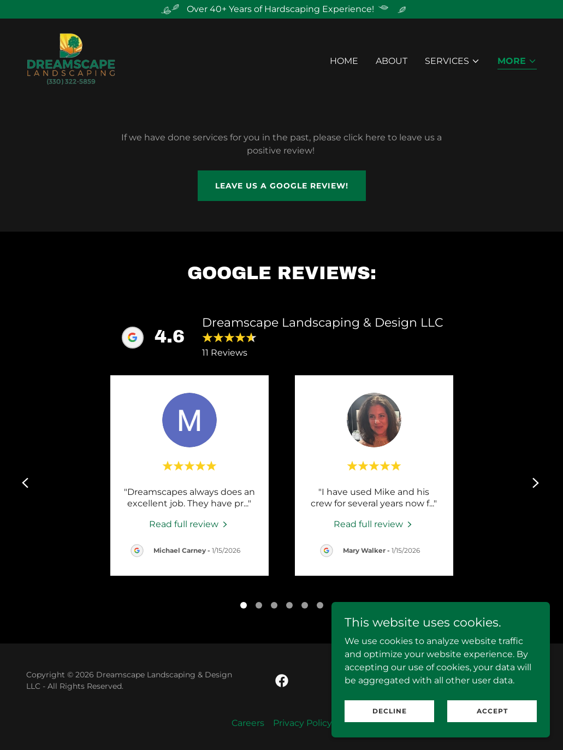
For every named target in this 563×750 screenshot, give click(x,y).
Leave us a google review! (281, 186)
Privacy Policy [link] (302, 723)
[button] (452, 61)
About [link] (391, 61)
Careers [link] (248, 723)
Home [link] (344, 61)
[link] (71, 59)
